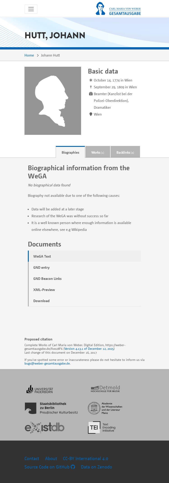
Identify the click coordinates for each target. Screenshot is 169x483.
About (51, 458)
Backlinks (125, 152)
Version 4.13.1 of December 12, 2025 (89, 348)
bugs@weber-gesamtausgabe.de (47, 363)
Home (29, 55)
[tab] (70, 152)
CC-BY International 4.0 (85, 458)
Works (97, 152)
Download (41, 300)
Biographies (70, 152)
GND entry (41, 267)
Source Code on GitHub (49, 467)
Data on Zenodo (96, 467)
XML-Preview (44, 289)
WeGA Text (42, 256)
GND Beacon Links (47, 278)
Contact (31, 458)
